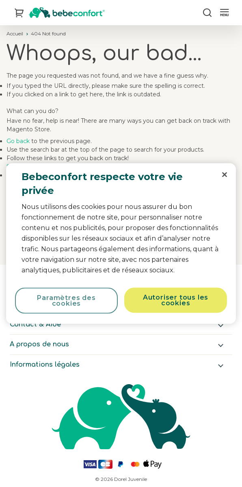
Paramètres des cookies (66, 300)
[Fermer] (224, 175)
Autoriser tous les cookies (175, 300)
